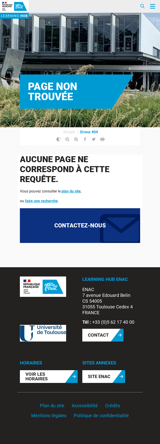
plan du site (71, 191)
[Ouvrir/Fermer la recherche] (142, 6)
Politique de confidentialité (101, 415)
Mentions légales (48, 415)
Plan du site (52, 405)
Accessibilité (85, 405)
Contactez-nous (80, 225)
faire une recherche (41, 201)
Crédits (112, 405)
